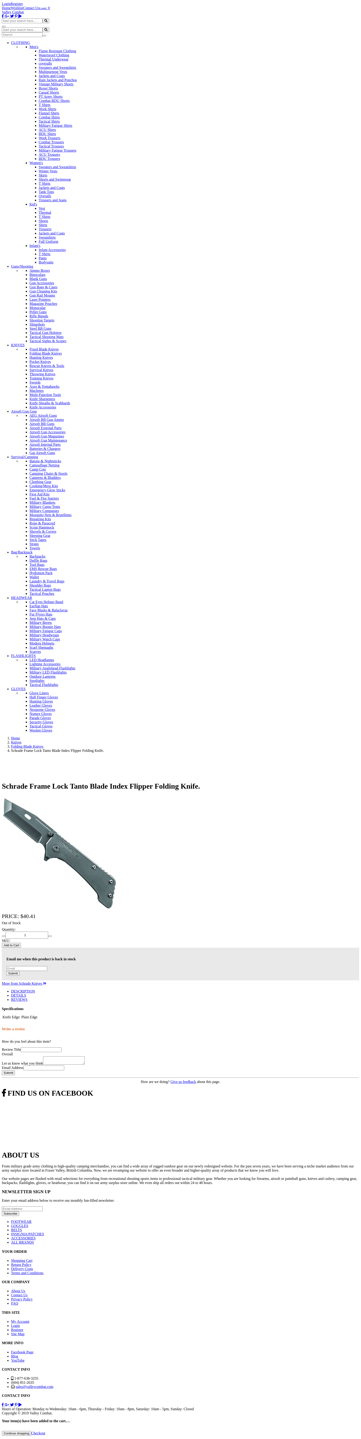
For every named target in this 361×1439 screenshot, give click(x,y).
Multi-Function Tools (45, 395)
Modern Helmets (41, 643)
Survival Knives (41, 370)
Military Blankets (42, 502)
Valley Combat (13, 12)
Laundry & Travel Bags (46, 581)
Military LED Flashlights (48, 672)
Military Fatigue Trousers (57, 150)
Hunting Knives (41, 357)
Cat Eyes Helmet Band (46, 602)
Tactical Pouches (41, 594)
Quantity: (9, 929)
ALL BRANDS (22, 1244)
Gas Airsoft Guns (42, 453)
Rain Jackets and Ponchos (58, 80)
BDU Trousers (49, 159)
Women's (36, 163)
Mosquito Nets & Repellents (50, 515)
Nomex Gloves (40, 714)
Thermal (45, 212)
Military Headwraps (44, 635)
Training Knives (41, 378)
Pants (43, 258)
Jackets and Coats (52, 76)
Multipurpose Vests (53, 72)
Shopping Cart (21, 1262)
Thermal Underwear (53, 59)
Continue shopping (16, 1434)
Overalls (45, 196)
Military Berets (40, 623)
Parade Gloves (40, 718)
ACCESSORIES (23, 1240)
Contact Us (31, 8)
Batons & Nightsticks (45, 461)
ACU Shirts (47, 130)
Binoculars (37, 275)
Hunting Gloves (41, 701)
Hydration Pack (40, 573)
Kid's (33, 204)
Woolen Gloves (40, 730)
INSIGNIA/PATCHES (27, 1235)
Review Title (11, 1049)
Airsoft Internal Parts (45, 444)
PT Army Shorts (51, 96)
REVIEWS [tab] (19, 1000)
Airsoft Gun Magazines (46, 436)
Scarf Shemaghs (41, 647)
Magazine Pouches (43, 304)
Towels (34, 548)
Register (17, 4)
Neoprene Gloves (42, 710)
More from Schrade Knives (24, 983)
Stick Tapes (38, 540)
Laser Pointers (40, 299)
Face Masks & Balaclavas (48, 610)
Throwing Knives (42, 374)
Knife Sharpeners (42, 399)
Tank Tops (46, 192)
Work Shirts (47, 109)
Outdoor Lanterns (42, 676)
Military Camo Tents (44, 507)
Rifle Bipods (38, 316)
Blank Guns (38, 279)
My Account (20, 1323)
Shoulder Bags (40, 585)
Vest (42, 208)
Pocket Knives (40, 362)
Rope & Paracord (42, 523)
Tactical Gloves (40, 726)
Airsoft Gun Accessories (47, 432)
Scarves (35, 652)
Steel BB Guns (40, 328)
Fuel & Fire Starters (44, 498)
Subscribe (10, 1215)
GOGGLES (19, 1227)
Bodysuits (46, 262)
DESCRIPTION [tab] (23, 991)
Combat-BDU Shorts (54, 101)
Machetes (36, 391)
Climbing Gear (40, 482)
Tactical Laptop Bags (45, 589)
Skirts (43, 175)
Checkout (38, 1434)
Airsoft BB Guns (41, 424)
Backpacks (37, 556)
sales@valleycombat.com (34, 1388)
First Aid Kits (39, 494)
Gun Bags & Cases (43, 287)
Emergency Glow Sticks (47, 490)
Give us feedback (183, 1083)
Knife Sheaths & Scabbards (49, 403)
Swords (35, 382)
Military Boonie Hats (45, 627)
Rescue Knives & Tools (46, 366)
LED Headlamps (41, 660)
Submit (13, 973)
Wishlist (17, 8)
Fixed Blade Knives (44, 349)
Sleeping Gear (39, 536)
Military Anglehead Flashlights (52, 668)
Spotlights (36, 681)
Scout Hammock (41, 527)
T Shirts (44, 105)
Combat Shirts (49, 117)
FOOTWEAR (21, 1223)
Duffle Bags (38, 560)
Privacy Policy (22, 1301)
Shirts (43, 225)
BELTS (16, 1231)
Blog (14, 1358)
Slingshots (37, 324)
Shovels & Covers (42, 531)
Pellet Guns (38, 312)
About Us (18, 1292)
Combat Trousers (51, 142)
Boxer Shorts (48, 88)
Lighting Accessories (45, 664)
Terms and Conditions (27, 1274)
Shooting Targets (41, 320)
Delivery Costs (22, 1270)
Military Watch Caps (44, 639)
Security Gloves (41, 722)
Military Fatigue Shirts (55, 125)
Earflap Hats (38, 606)
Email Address (12, 1069)
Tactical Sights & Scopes (47, 341)
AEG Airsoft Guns (43, 415)
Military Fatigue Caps (45, 631)
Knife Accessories (42, 407)
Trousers (45, 229)
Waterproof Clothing (54, 55)
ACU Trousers (49, 154)
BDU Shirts (47, 134)
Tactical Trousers (51, 146)
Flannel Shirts (49, 113)
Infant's (34, 246)
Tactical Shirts (49, 121)
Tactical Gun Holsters (45, 333)
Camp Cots (37, 469)
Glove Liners (39, 693)
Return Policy (21, 1266)
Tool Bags (36, 565)
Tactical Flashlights (43, 685)
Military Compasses (44, 511)
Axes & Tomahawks (44, 386)
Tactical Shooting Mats (46, 337)
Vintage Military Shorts (56, 84)
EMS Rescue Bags (43, 569)
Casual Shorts (49, 92)
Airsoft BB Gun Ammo (46, 420)
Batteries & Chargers (45, 449)
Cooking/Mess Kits (43, 486)
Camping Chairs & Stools (48, 473)
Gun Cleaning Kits (43, 291)
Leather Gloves (40, 705)
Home (6, 8)
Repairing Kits (40, 519)
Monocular (37, 308)
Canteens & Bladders (45, 478)
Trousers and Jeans (53, 200)
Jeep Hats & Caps (42, 618)
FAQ (14, 1305)
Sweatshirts (47, 237)
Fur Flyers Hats (40, 614)
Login (6, 4)
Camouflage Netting (44, 465)
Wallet (34, 577)
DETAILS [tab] (18, 995)
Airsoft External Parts (45, 428)
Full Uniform (48, 241)
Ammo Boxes (39, 270)
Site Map (17, 1335)
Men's (33, 47)
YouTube (17, 1362)
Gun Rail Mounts (42, 295)
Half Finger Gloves (43, 697)
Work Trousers (49, 138)
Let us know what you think (22, 1065)
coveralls (45, 63)
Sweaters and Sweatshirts (57, 67)
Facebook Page (22, 1353)
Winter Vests (48, 171)
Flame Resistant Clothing (57, 51)
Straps (34, 544)
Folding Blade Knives (45, 353)
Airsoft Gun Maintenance (48, 440)
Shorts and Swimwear (55, 179)
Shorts (43, 221)
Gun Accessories (41, 283)
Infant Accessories (52, 250)
